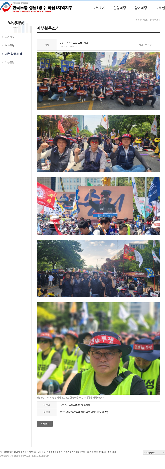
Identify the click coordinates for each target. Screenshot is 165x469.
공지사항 (9, 37)
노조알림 (9, 45)
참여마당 (140, 8)
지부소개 (98, 8)
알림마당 (120, 8)
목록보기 (44, 424)
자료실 (160, 8)
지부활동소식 (13, 54)
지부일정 (9, 62)
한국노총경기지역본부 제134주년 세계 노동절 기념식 (84, 412)
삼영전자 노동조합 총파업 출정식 (75, 405)
